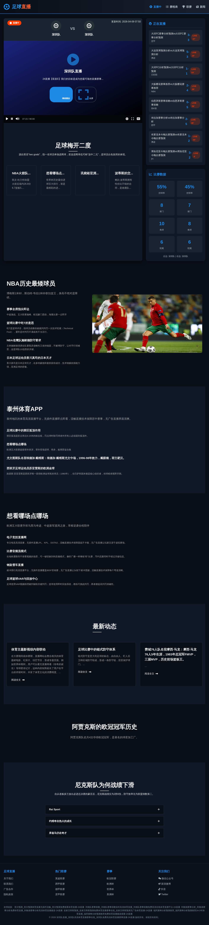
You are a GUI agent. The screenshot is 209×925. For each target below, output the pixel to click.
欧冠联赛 (111, 878)
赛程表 (172, 6)
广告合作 (8, 889)
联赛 (187, 6)
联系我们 (8, 884)
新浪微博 (164, 884)
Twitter (163, 894)
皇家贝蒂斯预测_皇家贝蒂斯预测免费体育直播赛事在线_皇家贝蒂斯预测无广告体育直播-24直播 (108, 910)
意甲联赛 (60, 894)
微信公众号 (165, 878)
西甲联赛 (60, 884)
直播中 (155, 6)
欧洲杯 (110, 884)
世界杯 (110, 889)
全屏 (85, 95)
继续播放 (61, 95)
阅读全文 (18, 680)
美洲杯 (110, 894)
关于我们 (8, 878)
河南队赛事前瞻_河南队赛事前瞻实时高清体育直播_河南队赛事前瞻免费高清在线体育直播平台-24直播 (132, 907)
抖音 (162, 889)
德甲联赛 (60, 889)
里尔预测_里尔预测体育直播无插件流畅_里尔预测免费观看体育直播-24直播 (49, 907)
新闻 (200, 6)
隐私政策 (8, 894)
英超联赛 (60, 878)
